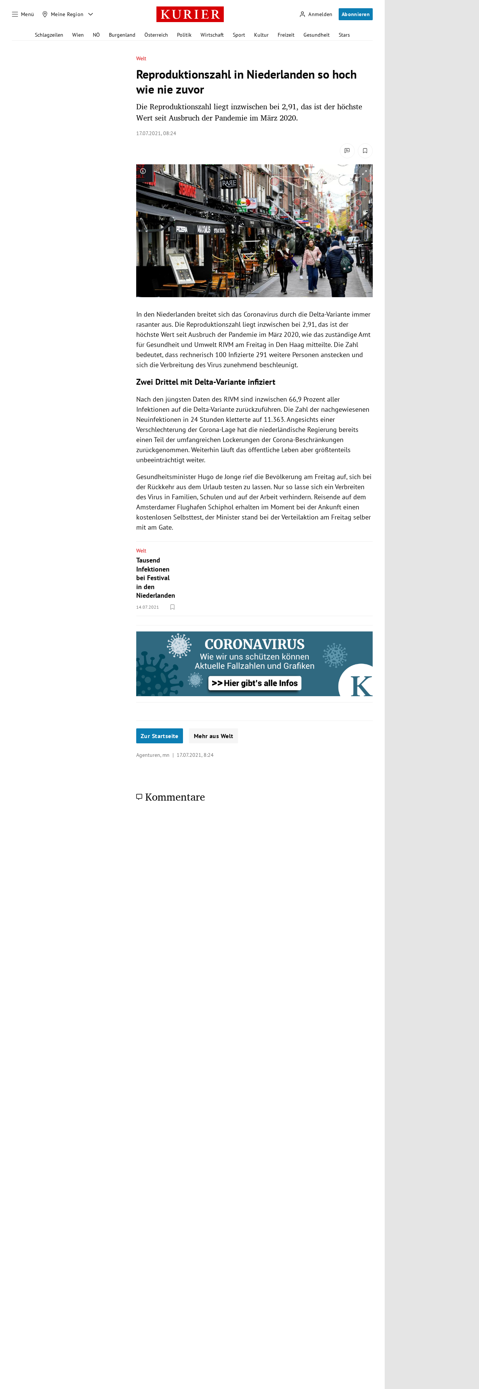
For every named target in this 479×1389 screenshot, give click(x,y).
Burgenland (122, 34)
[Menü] (23, 14)
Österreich (156, 34)
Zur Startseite (160, 736)
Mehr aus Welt (213, 736)
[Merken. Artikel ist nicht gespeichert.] (365, 150)
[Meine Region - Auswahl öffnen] (90, 14)
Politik (184, 34)
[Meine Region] (63, 14)
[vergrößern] (364, 172)
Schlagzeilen (49, 34)
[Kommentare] (347, 150)
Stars (344, 34)
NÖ (96, 34)
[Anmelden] (315, 14)
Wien (78, 34)
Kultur (261, 34)
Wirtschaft (212, 34)
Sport (239, 34)
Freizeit (286, 34)
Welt (141, 58)
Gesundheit (316, 34)
